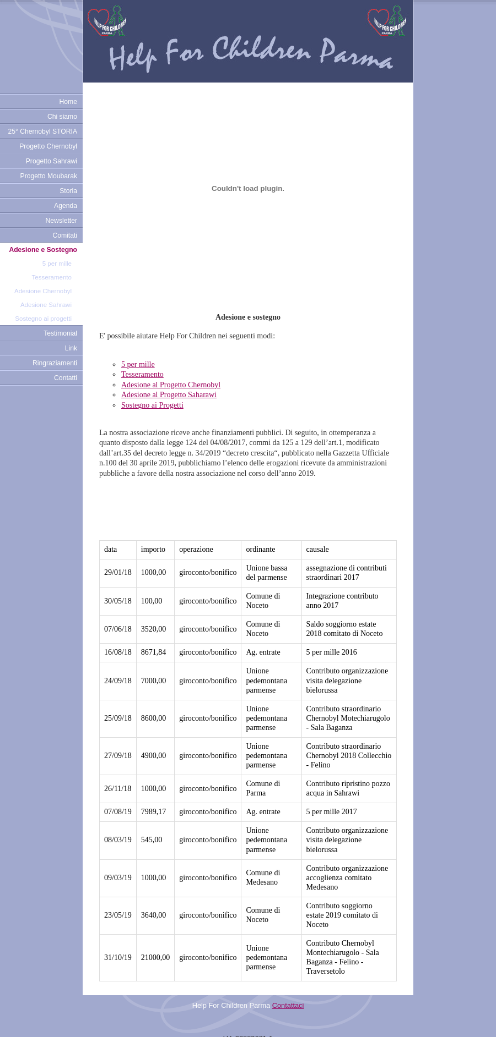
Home (68, 102)
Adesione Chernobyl (43, 291)
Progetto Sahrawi (51, 161)
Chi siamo (62, 116)
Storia (68, 191)
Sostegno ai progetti (43, 318)
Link (71, 348)
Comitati (64, 235)
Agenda (65, 206)
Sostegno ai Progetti (152, 405)
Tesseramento (51, 277)
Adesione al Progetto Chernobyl (170, 385)
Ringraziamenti (55, 363)
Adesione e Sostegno (43, 250)
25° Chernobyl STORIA (42, 131)
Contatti (65, 378)
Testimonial (60, 333)
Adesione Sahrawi (46, 304)
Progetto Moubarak (48, 176)
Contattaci (288, 987)
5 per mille (57, 263)
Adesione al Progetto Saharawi (169, 395)
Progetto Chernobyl (48, 146)
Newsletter (61, 220)
